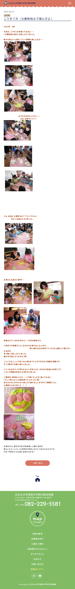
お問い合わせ (37, 564)
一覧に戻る (37, 463)
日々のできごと (37, 553)
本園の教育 (37, 533)
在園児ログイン (37, 569)
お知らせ (37, 559)
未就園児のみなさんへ (37, 548)
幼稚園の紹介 (37, 538)
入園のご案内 (37, 543)
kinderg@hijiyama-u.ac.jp (26, 500)
